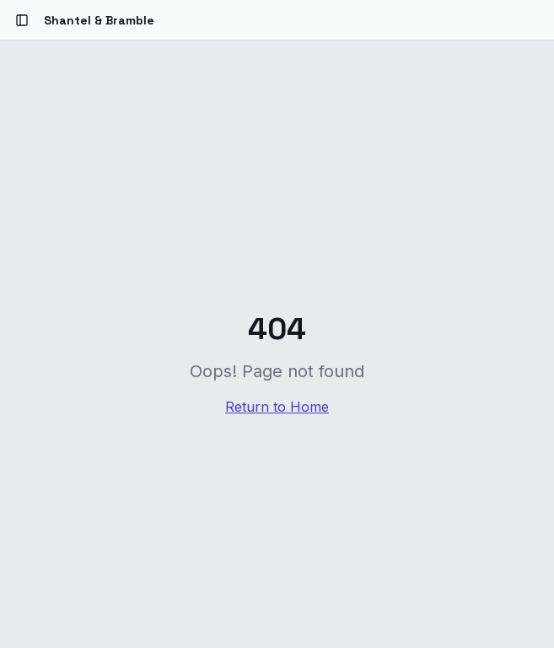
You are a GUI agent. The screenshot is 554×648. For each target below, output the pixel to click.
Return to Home (277, 406)
